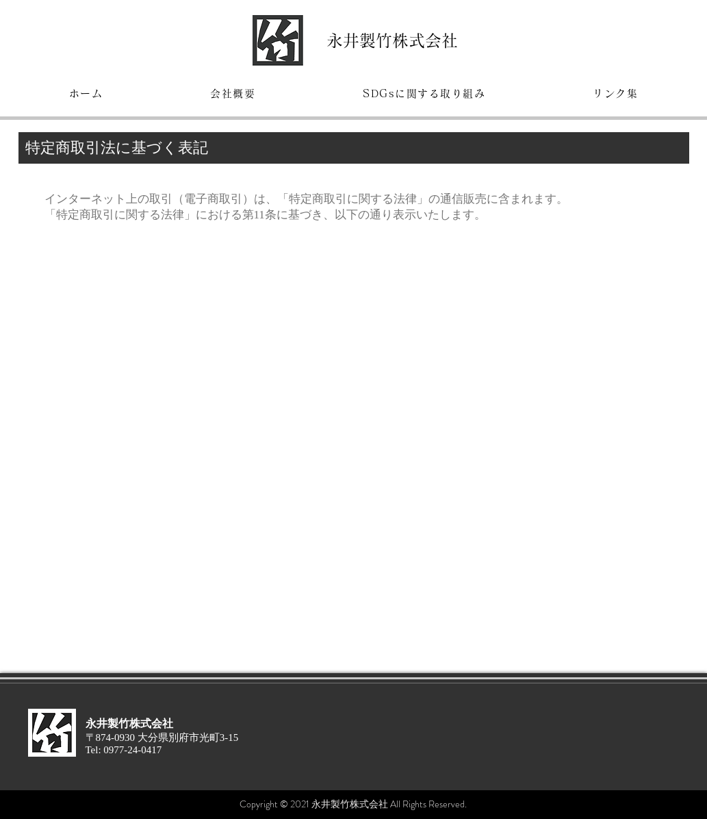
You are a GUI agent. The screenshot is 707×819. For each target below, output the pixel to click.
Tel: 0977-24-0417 (124, 749)
